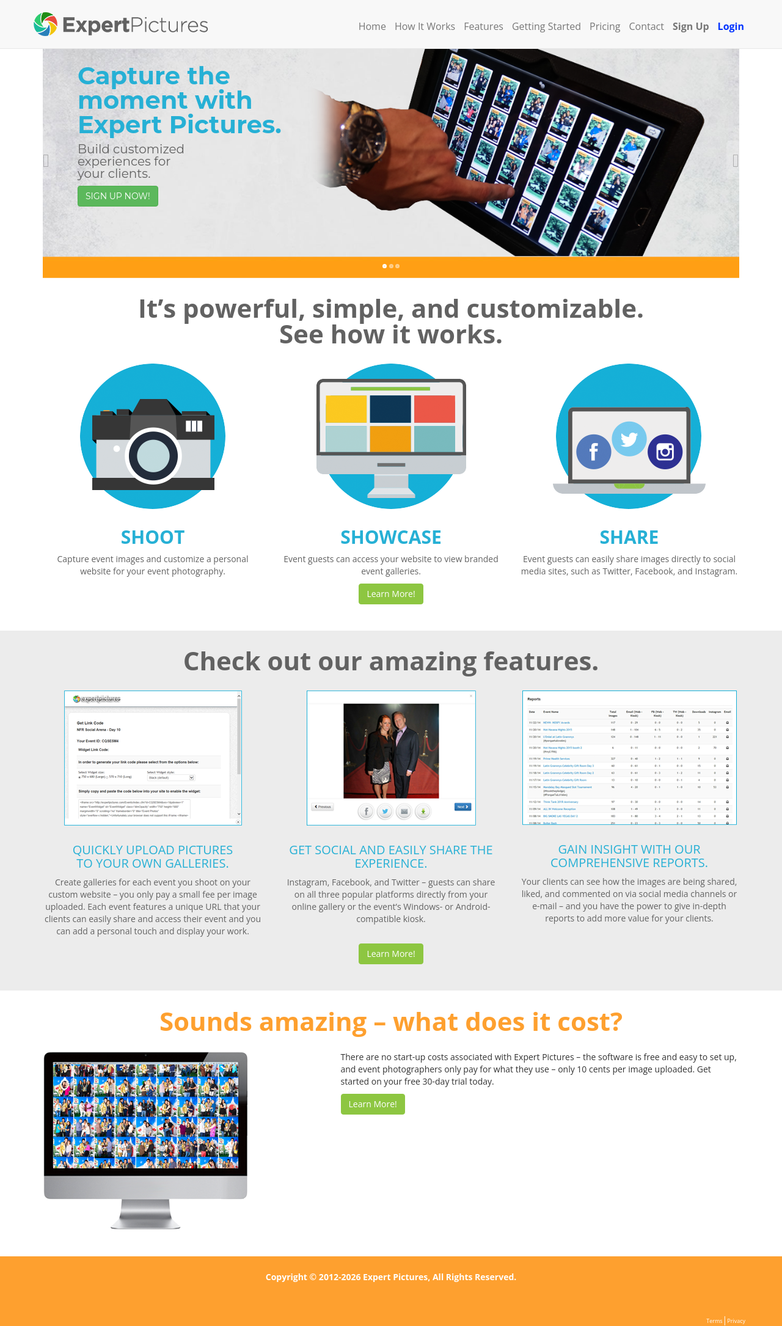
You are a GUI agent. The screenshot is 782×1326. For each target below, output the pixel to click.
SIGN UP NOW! (118, 196)
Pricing (605, 26)
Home (372, 26)
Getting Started (546, 26)
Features (483, 26)
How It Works (425, 26)
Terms (714, 1321)
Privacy (736, 1321)
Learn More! (391, 593)
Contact (646, 26)
